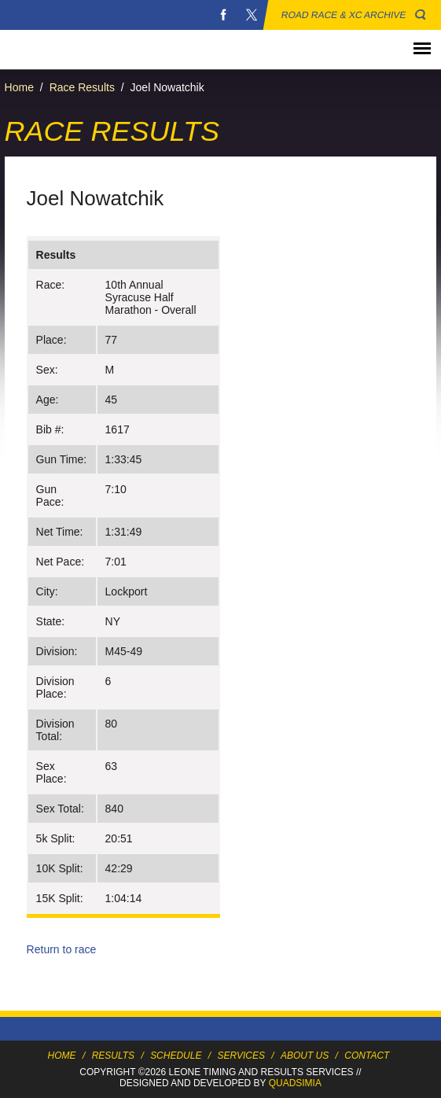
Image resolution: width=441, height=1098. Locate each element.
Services (240, 1055)
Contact (366, 1055)
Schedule (175, 1055)
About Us (305, 1055)
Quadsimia (295, 1083)
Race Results (82, 87)
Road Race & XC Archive (344, 14)
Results (113, 1055)
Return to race (62, 949)
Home (19, 87)
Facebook (223, 15)
